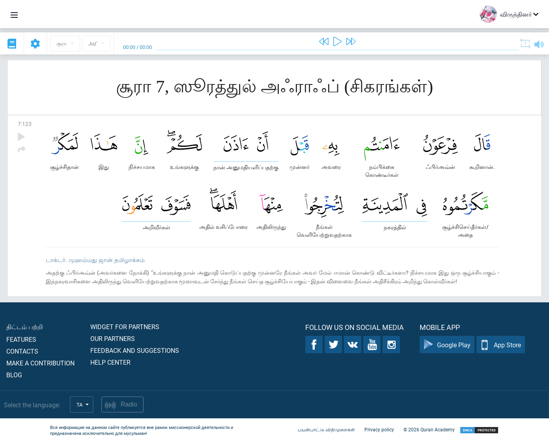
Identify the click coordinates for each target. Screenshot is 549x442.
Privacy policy (379, 429)
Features (21, 339)
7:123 (25, 123)
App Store (500, 345)
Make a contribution (40, 363)
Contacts (22, 351)
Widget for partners (124, 326)
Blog (14, 375)
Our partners (112, 338)
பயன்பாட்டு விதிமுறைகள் (326, 429)
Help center (110, 362)
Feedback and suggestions (134, 350)
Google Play (447, 345)
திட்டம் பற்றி (24, 326)
